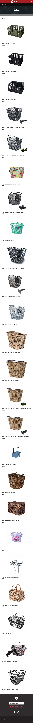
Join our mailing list (16, 706)
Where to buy (3, 4)
